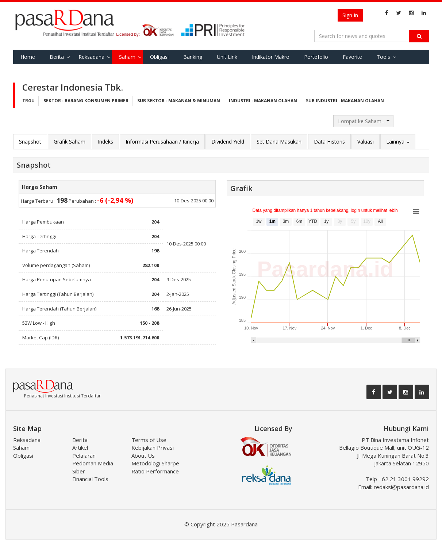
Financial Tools (90, 479)
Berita (57, 56)
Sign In (350, 15)
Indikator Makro (270, 56)
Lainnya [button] (398, 141)
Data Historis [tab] (329, 141)
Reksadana (91, 56)
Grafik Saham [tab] (69, 141)
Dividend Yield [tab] (227, 141)
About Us (143, 455)
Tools (383, 56)
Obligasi (159, 56)
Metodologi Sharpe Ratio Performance (155, 467)
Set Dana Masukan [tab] (279, 141)
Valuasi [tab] (365, 141)
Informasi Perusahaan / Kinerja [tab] (162, 141)
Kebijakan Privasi (152, 447)
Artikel (80, 447)
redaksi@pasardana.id (401, 487)
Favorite (352, 56)
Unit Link (227, 56)
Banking (192, 56)
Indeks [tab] (105, 141)
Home (27, 56)
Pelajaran (84, 455)
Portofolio (316, 56)
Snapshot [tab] (30, 141)
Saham (127, 56)
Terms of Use (148, 439)
